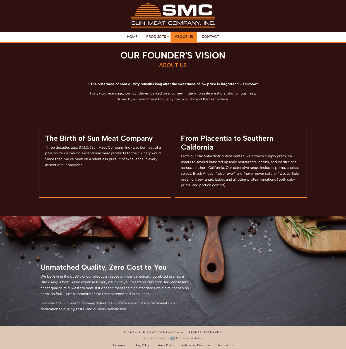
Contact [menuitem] (210, 36)
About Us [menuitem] (184, 36)
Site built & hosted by (173, 338)
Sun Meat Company (157, 332)
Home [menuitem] (132, 36)
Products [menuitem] (156, 36)
